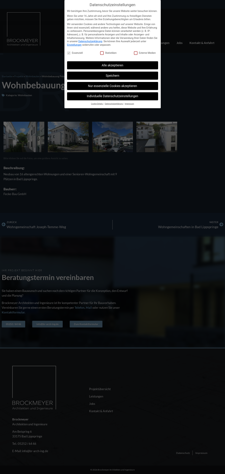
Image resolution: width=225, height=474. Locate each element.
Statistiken (108, 53)
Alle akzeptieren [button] (112, 65)
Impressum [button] (129, 104)
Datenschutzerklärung (90, 41)
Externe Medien (145, 53)
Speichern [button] (112, 75)
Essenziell (75, 53)
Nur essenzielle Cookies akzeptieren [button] (112, 86)
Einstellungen (74, 44)
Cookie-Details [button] (97, 104)
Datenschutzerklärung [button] (114, 104)
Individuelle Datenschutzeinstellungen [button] (112, 96)
